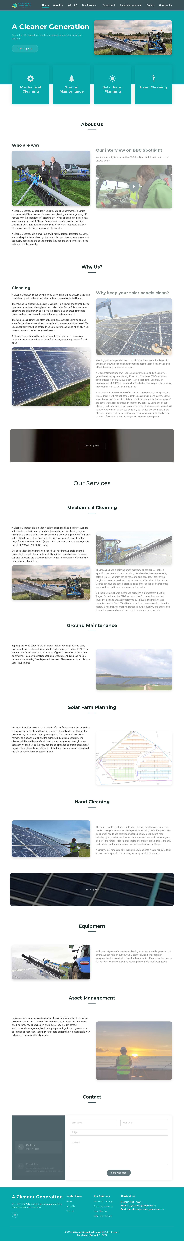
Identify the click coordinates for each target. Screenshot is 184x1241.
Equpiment (109, 5)
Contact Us (165, 5)
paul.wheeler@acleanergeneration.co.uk (145, 1209)
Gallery (150, 5)
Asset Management (131, 5)
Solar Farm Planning (112, 89)
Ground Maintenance (72, 89)
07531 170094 (134, 1202)
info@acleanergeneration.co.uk (141, 1205)
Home (45, 5)
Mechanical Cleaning (30, 89)
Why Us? (72, 5)
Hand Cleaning (153, 87)
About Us (58, 5)
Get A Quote (25, 48)
